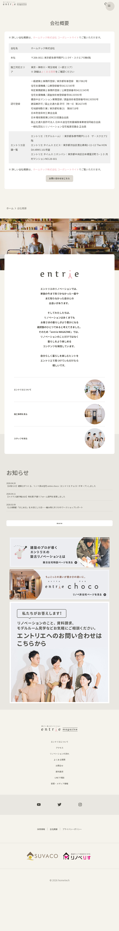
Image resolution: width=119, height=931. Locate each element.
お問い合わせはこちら (59, 179)
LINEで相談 (59, 816)
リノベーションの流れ (59, 792)
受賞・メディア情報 (59, 822)
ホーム (10, 209)
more (59, 553)
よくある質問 (48, 71)
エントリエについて (59, 780)
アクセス (59, 786)
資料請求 (59, 810)
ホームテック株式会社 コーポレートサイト (56, 37)
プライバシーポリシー (74, 868)
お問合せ (59, 804)
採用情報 (38, 868)
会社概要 (52, 868)
